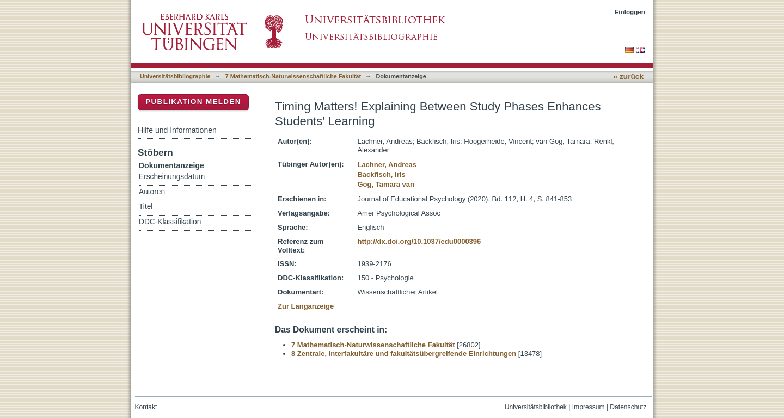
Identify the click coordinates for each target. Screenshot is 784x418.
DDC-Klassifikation (170, 222)
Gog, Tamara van (385, 184)
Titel (145, 206)
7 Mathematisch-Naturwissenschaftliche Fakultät (293, 76)
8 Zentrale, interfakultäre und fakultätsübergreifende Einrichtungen (403, 353)
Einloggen (630, 11)
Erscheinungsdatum (172, 177)
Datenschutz (628, 407)
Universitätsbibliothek (536, 407)
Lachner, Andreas (386, 165)
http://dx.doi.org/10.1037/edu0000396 (419, 241)
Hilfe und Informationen (177, 130)
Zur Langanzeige (306, 306)
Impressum (588, 407)
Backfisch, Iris (381, 174)
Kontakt (146, 407)
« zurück (629, 76)
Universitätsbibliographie (175, 76)
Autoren (152, 192)
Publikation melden (193, 101)
